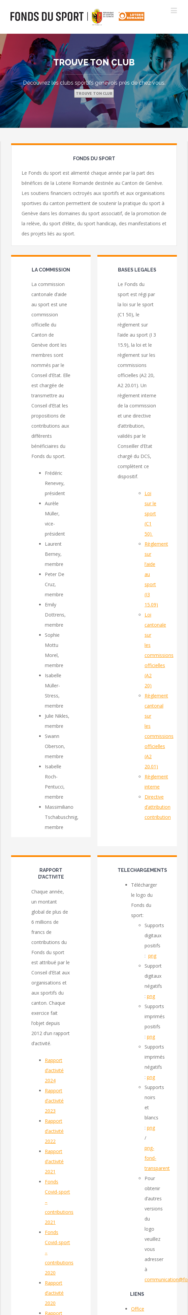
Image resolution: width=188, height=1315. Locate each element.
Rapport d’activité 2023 (54, 1100)
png (152, 955)
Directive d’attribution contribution (158, 807)
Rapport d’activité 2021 (54, 1161)
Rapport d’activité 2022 (54, 1131)
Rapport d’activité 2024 (54, 1070)
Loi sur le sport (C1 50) (150, 513)
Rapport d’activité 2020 (54, 1293)
